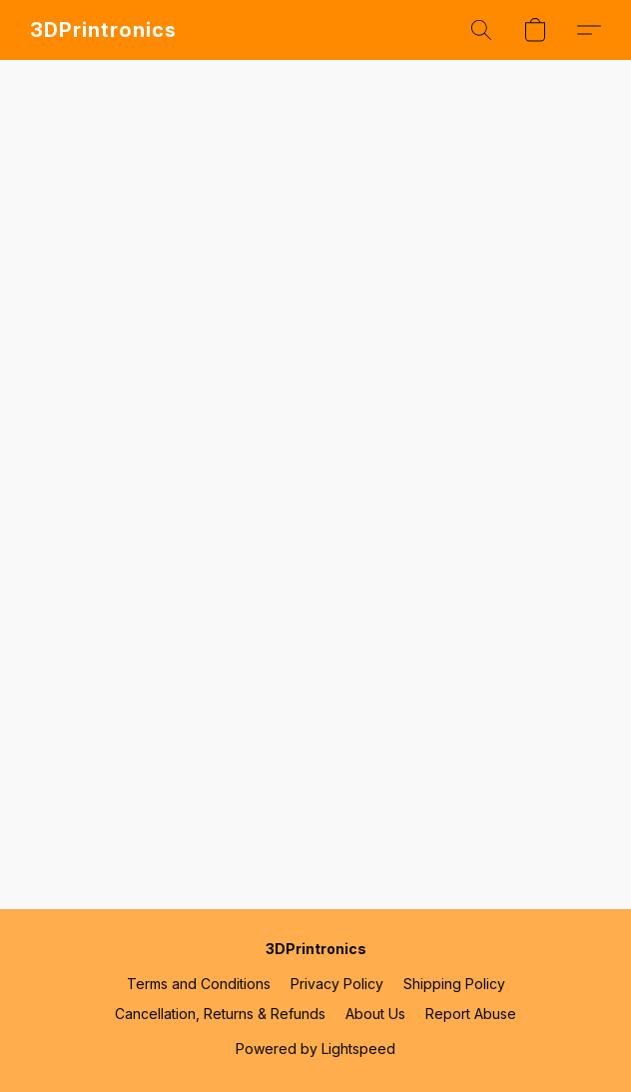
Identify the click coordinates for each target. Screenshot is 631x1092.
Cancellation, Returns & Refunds (220, 1013)
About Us (375, 1013)
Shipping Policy (454, 983)
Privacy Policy (337, 983)
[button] (103, 30)
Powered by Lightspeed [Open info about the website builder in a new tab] (315, 1048)
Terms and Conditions (199, 983)
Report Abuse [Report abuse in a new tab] (470, 1013)
